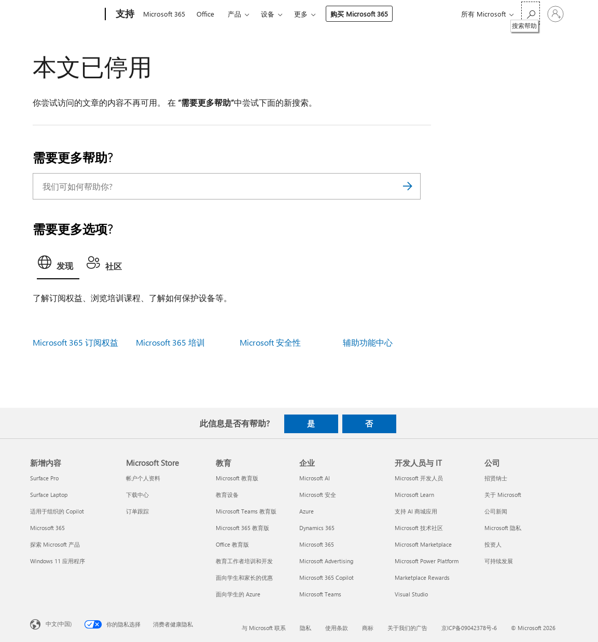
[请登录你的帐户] (555, 14)
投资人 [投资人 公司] (493, 544)
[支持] (123, 14)
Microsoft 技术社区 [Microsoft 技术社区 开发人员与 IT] (419, 528)
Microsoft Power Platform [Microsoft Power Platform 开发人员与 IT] (426, 561)
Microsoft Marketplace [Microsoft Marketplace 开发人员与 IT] (423, 544)
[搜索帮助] (530, 13)
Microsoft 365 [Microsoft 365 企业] (316, 544)
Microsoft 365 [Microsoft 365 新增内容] (47, 528)
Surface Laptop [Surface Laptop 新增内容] (48, 494)
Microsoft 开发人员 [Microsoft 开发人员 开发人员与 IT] (419, 478)
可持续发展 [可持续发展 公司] (498, 561)
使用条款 (336, 628)
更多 (301, 13)
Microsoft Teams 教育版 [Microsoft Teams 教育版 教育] (246, 511)
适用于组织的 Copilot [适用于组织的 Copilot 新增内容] (57, 511)
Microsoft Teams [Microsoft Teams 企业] (320, 594)
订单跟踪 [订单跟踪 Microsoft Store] (137, 511)
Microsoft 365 (164, 13)
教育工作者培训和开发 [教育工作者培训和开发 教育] (244, 561)
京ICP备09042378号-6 (469, 628)
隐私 (305, 628)
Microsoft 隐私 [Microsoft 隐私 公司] (502, 528)
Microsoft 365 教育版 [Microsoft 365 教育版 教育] (242, 528)
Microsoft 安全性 (270, 342)
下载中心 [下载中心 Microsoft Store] (137, 494)
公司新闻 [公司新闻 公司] (495, 511)
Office (205, 13)
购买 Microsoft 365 (359, 13)
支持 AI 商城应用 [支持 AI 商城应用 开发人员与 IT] (416, 511)
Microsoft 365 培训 (170, 342)
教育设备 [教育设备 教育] (227, 494)
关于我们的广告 (407, 628)
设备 (267, 13)
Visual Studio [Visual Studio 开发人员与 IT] (411, 594)
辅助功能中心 (368, 342)
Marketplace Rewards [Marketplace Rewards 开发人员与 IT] (422, 577)
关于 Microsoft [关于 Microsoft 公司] (502, 494)
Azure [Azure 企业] (306, 511)
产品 (234, 13)
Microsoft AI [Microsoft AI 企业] (314, 478)
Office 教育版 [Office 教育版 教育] (232, 544)
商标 (367, 628)
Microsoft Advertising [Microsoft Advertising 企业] (326, 561)
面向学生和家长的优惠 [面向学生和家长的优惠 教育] (244, 577)
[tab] (58, 265)
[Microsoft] (65, 14)
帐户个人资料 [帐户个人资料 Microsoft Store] (143, 478)
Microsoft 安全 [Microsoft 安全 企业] (317, 494)
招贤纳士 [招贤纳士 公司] (495, 478)
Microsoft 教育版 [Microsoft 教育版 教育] (237, 478)
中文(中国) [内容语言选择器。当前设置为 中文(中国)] (59, 623)
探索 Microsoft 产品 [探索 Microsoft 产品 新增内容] (55, 544)
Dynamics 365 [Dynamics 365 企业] (317, 528)
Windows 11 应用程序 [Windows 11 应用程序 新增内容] (57, 561)
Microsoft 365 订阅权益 (75, 342)
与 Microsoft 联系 (264, 628)
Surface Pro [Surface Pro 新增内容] (44, 478)
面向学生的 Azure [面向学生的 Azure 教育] (238, 594)
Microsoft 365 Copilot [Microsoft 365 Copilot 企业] (326, 577)
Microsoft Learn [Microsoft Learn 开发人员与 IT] (414, 494)
